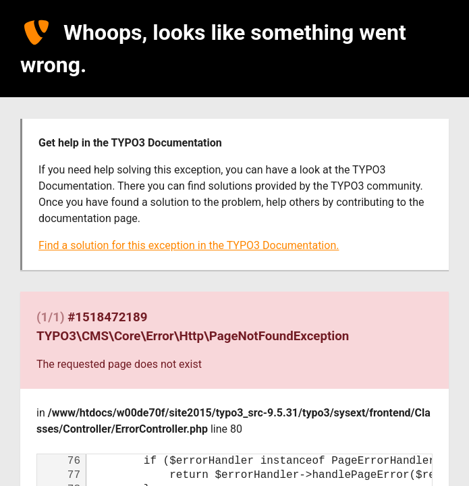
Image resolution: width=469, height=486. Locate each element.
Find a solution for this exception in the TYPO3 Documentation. (188, 245)
